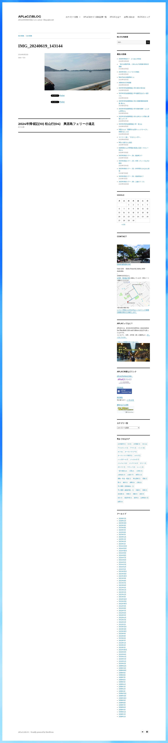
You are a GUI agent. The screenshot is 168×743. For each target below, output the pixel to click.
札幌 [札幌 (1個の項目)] (138, 490)
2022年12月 (123, 599)
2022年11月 (123, 601)
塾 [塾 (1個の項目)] (119, 482)
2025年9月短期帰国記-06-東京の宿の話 (132, 88)
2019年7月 (122, 677)
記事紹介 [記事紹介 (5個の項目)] (144, 498)
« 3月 (123, 224)
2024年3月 (122, 564)
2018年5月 (122, 710)
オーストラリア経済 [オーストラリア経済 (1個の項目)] (125, 455)
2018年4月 (122, 712)
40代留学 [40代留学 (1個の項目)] (122, 444)
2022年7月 (122, 611)
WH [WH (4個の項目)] (144, 444)
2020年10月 (123, 650)
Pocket (62, 95)
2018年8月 (122, 703)
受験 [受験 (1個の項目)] (145, 478)
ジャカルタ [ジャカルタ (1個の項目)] (134, 459)
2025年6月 (122, 532)
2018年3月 (122, 714)
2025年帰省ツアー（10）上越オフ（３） (132, 182)
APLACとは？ (115, 17)
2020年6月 (122, 654)
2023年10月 (123, 576)
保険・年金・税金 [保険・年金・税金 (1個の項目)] (124, 478)
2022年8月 (122, 608)
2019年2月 (122, 689)
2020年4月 (122, 657)
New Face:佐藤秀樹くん (126, 77)
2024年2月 (122, 567)
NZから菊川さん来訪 (125, 142)
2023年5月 (122, 587)
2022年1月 (122, 624)
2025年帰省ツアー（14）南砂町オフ (130, 155)
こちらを (130, 400)
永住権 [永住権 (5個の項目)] (121, 494)
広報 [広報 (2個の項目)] (139, 482)
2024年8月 (122, 555)
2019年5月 (122, 682)
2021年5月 (122, 640)
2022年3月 (122, 620)
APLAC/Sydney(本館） (125, 376)
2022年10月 (123, 604)
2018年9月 (122, 700)
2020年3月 (122, 659)
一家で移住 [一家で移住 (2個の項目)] (122, 471)
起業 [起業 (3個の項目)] (120, 501)
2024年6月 (122, 560)
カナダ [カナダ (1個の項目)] (137, 455)
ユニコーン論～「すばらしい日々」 (130, 137)
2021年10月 (123, 631)
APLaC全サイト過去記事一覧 (95, 17)
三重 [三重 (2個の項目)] (131, 471)
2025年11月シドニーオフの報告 (129, 72)
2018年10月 (122, 698)
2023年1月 (122, 597)
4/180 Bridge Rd (123, 278)
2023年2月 (122, 594)
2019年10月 (122, 670)
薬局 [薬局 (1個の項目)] (136, 498)
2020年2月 (122, 661)
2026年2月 (122, 521)
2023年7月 (122, 583)
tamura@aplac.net (133, 255)
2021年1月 (122, 647)
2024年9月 (122, 553)
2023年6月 (122, 585)
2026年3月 (122, 518)
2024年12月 (123, 546)
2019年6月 (122, 680)
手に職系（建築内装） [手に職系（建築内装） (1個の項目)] (126, 490)
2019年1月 (122, 691)
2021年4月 (122, 643)
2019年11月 (122, 668)
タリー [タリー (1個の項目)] (143, 463)
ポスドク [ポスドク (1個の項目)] (121, 467)
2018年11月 (122, 696)
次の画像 (29, 36)
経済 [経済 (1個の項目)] (142, 494)
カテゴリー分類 (72, 17)
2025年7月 (122, 530)
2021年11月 (122, 629)
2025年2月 (122, 541)
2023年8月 (122, 581)
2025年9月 (122, 525)
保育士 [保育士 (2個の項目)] (139, 475)
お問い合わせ (129, 17)
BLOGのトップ (144, 17)
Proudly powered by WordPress (42, 732)
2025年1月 (122, 544)
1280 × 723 (21, 57)
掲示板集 (120, 397)
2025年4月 (122, 537)
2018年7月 (122, 705)
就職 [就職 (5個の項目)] (132, 482)
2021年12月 (123, 627)
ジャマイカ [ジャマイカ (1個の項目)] (133, 463)
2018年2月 (122, 716)
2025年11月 (122, 523)
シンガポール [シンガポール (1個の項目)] (123, 459)
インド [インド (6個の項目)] (141, 448)
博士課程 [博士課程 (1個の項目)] (136, 478)
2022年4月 (122, 617)
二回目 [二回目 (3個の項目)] (139, 471)
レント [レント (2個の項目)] (140, 467)
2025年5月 (122, 535)
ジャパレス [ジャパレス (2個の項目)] (122, 463)
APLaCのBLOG (29, 16)
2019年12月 (122, 666)
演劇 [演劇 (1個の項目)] (135, 494)
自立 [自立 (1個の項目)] (120, 498)
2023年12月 (123, 571)
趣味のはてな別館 (122, 405)
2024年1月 (122, 569)
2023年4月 (122, 590)
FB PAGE (120, 387)
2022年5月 (122, 615)
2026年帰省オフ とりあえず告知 (130, 59)
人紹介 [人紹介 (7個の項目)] (130, 475)
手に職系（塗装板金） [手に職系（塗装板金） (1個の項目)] (126, 486)
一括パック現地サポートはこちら (133, 351)
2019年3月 (122, 687)
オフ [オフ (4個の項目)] (120, 451)
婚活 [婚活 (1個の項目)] (125, 482)
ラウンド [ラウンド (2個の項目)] (131, 467)
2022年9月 (122, 606)
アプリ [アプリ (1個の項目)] (133, 448)
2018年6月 (122, 707)
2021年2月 (122, 645)
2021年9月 (122, 634)
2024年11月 (123, 548)
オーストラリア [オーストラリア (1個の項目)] (131, 451)
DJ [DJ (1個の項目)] (129, 444)
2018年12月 (122, 693)
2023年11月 (123, 574)
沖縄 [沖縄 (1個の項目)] (128, 494)
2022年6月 (122, 613)
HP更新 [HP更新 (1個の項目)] (136, 444)
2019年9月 (122, 673)
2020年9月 (122, 652)
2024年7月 (122, 558)
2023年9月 (122, 578)
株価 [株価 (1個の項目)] (145, 490)
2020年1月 (122, 663)
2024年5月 (122, 562)
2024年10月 (123, 551)
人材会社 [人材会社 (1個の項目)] (121, 475)
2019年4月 (122, 684)
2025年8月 (122, 528)
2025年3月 (122, 539)
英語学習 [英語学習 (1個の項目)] (128, 498)
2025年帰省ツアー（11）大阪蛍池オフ (131, 176)
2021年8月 (122, 636)
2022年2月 (122, 622)
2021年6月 (122, 638)
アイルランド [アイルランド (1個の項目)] (123, 448)
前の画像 (21, 36)
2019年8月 (122, 675)
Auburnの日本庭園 (126, 83)
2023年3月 (122, 592)
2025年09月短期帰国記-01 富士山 (130, 124)
